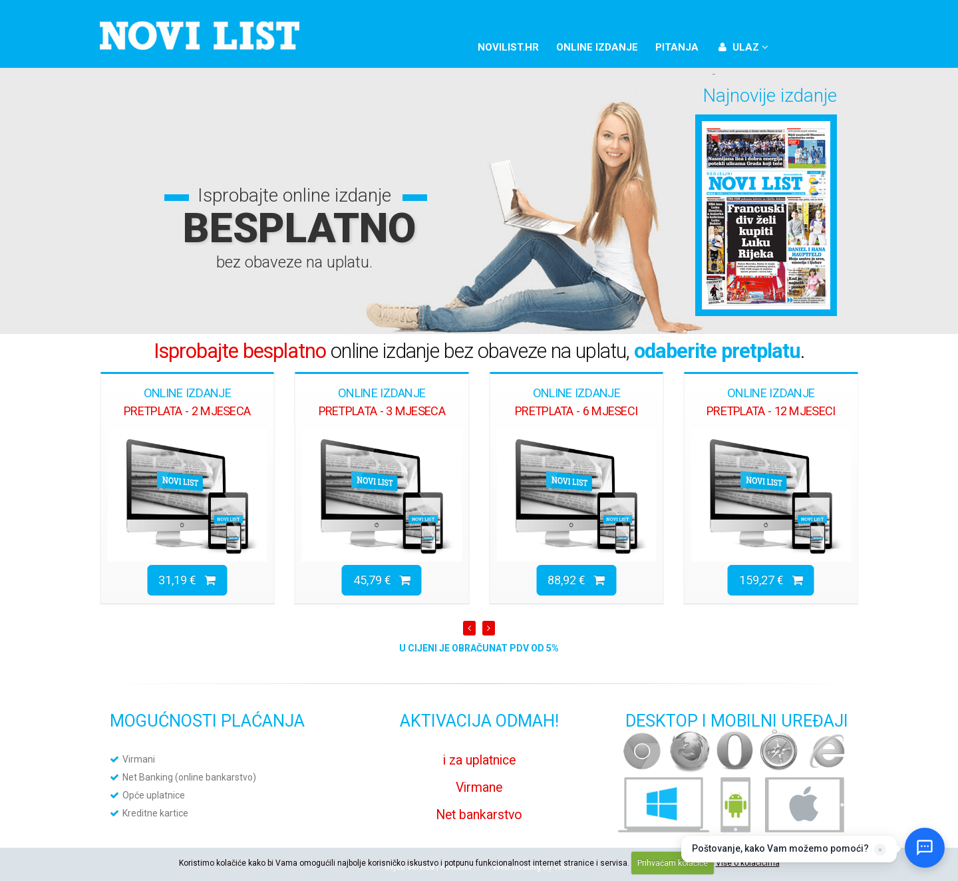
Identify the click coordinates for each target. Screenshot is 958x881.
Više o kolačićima (748, 863)
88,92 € (576, 580)
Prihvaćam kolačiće (672, 863)
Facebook (796, 45)
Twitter (818, 45)
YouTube (841, 45)
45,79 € (381, 580)
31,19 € (187, 580)
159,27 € (771, 580)
